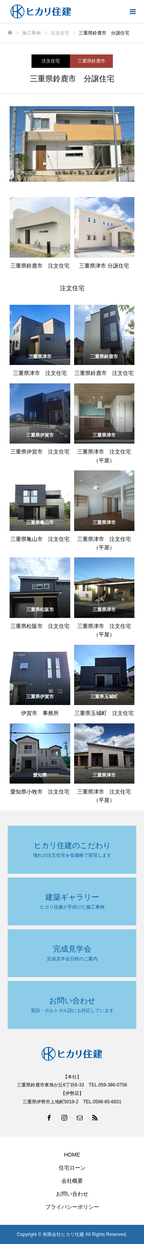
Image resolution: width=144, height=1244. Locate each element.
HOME (72, 1155)
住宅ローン (72, 1168)
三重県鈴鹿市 (91, 61)
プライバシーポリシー (72, 1207)
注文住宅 (50, 61)
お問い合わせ (72, 1194)
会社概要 (72, 1181)
